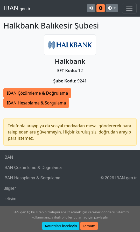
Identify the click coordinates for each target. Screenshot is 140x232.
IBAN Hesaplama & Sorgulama (36, 103)
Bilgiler (9, 188)
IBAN (16, 8)
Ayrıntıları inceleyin (61, 225)
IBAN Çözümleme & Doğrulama (37, 93)
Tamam (89, 225)
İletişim (9, 198)
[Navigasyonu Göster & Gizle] (129, 8)
